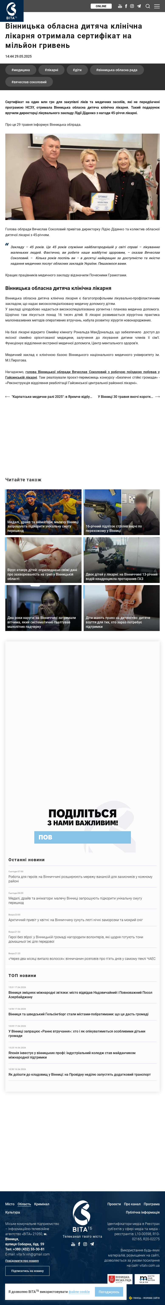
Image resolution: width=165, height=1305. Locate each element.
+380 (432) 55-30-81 (29, 1249)
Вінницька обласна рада (119, 147)
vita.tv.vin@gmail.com (33, 1254)
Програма (152, 1204)
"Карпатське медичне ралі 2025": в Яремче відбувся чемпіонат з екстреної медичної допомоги (53, 474)
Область (24, 1204)
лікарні (53, 147)
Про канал (132, 1204)
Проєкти (114, 1204)
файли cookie (79, 1291)
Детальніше (82, 953)
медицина (22, 147)
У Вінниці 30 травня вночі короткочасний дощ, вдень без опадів (129, 474)
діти (79, 147)
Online (101, 6)
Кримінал (41, 1204)
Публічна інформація (143, 1212)
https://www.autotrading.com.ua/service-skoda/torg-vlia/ (82, 795)
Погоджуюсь (109, 1292)
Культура (12, 1212)
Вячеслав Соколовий (30, 159)
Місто (9, 1204)
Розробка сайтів (151, 1298)
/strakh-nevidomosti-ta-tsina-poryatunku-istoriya (82, 511)
